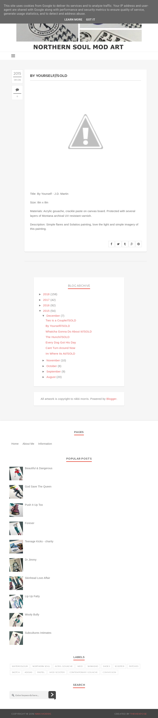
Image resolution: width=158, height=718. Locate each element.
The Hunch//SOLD (58, 337)
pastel (41, 672)
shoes (106, 666)
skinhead (92, 666)
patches (133, 666)
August (51, 377)
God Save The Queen (38, 486)
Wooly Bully (32, 614)
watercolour (20, 666)
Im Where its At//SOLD (60, 353)
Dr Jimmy (30, 559)
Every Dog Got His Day (61, 342)
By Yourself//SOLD (58, 325)
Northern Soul (41, 666)
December (53, 315)
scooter (119, 666)
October (51, 366)
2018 (46, 294)
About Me (28, 443)
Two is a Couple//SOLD (61, 320)
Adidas (28, 672)
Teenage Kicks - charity (39, 541)
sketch (16, 672)
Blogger (111, 398)
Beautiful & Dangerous (38, 468)
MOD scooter (57, 672)
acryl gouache (64, 666)
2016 (46, 305)
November (53, 360)
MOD (80, 666)
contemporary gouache (84, 672)
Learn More (73, 19)
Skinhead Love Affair (37, 577)
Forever (29, 523)
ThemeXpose (138, 713)
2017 (46, 299)
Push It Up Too (34, 504)
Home (15, 443)
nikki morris (43, 713)
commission (109, 672)
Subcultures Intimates (38, 632)
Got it (90, 19)
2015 (46, 310)
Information (45, 443)
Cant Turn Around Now (60, 347)
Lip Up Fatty (32, 596)
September (53, 371)
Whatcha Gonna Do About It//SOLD (69, 331)
